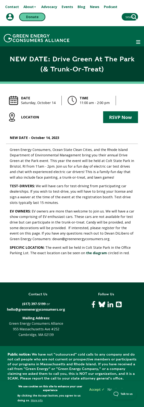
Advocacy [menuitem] (49, 6)
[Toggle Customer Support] (123, 394)
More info (37, 400)
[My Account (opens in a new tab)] (10, 17)
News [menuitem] (94, 6)
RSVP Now (120, 117)
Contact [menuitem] (12, 6)
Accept (95, 389)
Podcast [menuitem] (110, 6)
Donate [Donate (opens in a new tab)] (32, 17)
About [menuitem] (28, 6)
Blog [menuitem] (81, 6)
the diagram (96, 253)
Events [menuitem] (67, 6)
